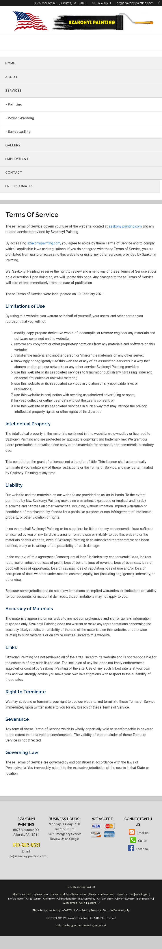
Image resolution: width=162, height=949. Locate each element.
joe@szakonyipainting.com (135, 3)
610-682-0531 (101, 3)
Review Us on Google (64, 839)
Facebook (138, 849)
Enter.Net (100, 925)
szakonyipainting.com (125, 226)
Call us (138, 841)
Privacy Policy (90, 910)
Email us (138, 833)
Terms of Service (113, 910)
